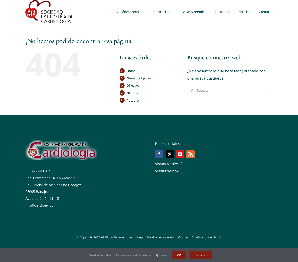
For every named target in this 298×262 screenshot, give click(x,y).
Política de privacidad (161, 237)
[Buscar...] (226, 90)
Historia (132, 93)
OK (179, 255)
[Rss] (190, 154)
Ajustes (161, 255)
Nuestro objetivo (139, 78)
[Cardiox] (62, 141)
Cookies (183, 237)
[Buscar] (192, 90)
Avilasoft (215, 237)
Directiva (133, 85)
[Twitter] (170, 154)
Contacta (133, 100)
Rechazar (201, 255)
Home (131, 71)
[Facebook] (159, 154)
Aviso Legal (136, 237)
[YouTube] (180, 154)
